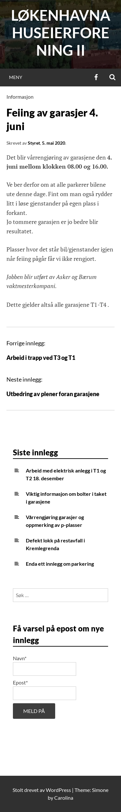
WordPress (58, 790)
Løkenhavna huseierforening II (60, 32)
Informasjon (20, 97)
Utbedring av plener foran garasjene (52, 393)
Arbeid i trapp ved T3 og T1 (40, 357)
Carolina (63, 798)
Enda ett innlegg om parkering (60, 564)
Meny (15, 77)
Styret (34, 143)
